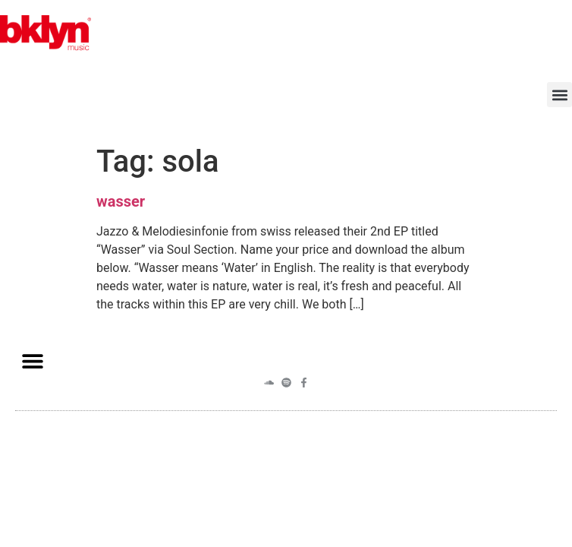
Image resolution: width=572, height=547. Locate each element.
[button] (559, 94)
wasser (120, 201)
